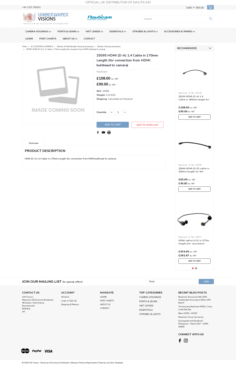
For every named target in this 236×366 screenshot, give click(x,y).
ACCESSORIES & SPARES (179, 31)
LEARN (29, 38)
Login (189, 7)
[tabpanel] (194, 87)
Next (210, 48)
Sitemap (74, 363)
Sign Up (200, 7)
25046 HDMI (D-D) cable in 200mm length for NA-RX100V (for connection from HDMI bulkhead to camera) (193, 170)
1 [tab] (193, 268)
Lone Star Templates (114, 363)
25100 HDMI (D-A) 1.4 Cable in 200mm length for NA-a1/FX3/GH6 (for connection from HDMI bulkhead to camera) (193, 98)
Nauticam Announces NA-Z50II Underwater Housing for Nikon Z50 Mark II (194, 300)
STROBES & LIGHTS (145, 31)
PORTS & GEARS (68, 31)
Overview (34, 144)
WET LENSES (94, 31)
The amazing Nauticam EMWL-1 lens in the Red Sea (195, 308)
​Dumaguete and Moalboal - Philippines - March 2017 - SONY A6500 (193, 324)
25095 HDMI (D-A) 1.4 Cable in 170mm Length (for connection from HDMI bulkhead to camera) (65, 49)
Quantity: (102, 112)
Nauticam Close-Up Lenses (191, 317)
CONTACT (89, 38)
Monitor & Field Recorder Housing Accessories (75, 46)
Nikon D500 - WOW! (187, 313)
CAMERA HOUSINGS (38, 31)
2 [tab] (196, 268)
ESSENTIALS (117, 31)
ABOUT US (70, 39)
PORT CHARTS (47, 38)
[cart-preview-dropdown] (210, 7)
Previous (207, 48)
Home (24, 46)
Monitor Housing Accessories (108, 46)
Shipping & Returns (70, 304)
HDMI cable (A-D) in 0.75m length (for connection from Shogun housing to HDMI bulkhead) (193, 242)
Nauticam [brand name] (183, 93)
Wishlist (65, 297)
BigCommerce (92, 363)
